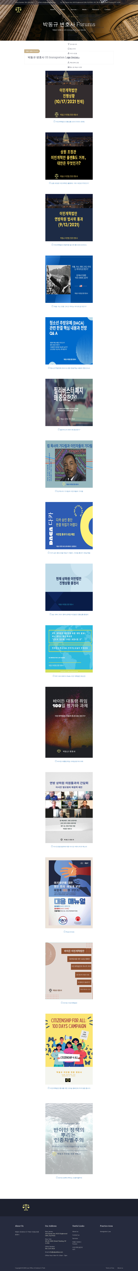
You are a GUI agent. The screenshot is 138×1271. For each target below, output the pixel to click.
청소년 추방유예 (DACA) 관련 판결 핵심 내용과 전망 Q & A (69, 368)
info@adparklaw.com (49, 2)
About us (75, 1231)
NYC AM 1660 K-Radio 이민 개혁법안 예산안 (69, 676)
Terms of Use (110, 1268)
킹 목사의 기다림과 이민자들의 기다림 (69, 491)
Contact (107, 9)
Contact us (75, 1235)
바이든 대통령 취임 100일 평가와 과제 (69, 761)
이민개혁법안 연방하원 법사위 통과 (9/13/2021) (69, 245)
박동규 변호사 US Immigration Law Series (53, 57)
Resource (95, 9)
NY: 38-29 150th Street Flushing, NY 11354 (107, 2)
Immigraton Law (105, 1231)
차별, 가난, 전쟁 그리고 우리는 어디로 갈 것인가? (69, 306)
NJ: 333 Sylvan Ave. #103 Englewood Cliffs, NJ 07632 (76, 2)
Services (74, 9)
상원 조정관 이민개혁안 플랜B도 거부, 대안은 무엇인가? (69, 183)
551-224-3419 (50, 1248)
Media (84, 9)
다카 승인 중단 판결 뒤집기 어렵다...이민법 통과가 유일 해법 (69, 553)
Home (52, 9)
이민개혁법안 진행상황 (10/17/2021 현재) (69, 122)
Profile (62, 9)
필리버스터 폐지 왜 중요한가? (69, 430)
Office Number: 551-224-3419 (24, 2)
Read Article (69, 932)
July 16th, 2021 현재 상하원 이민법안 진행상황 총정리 (69, 614)
